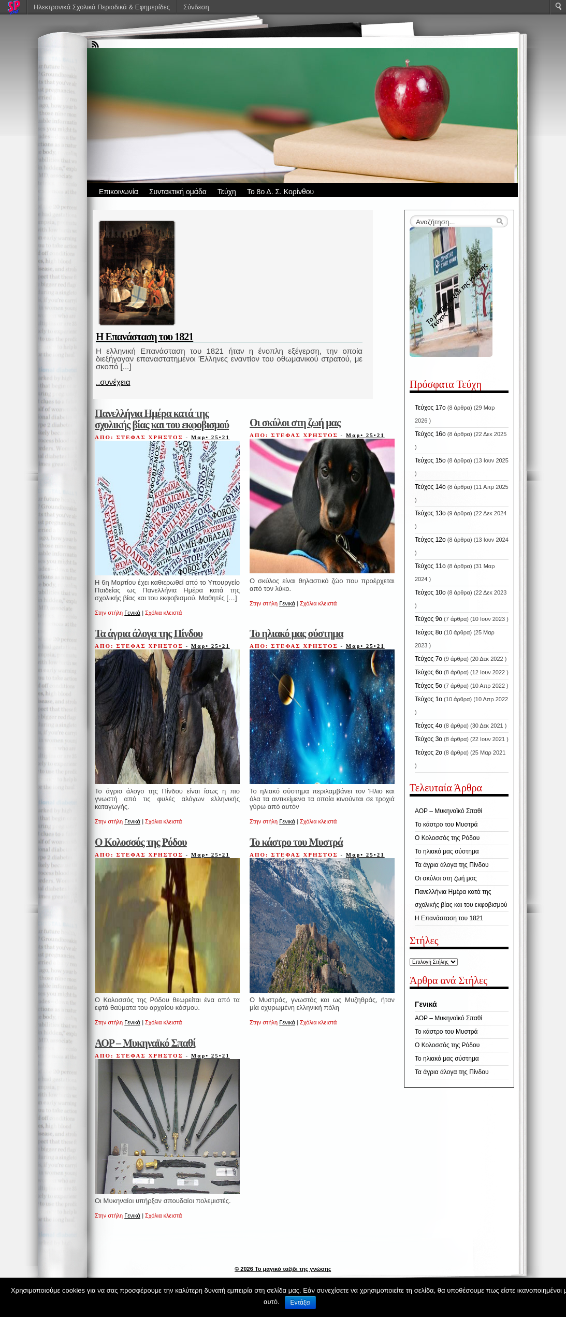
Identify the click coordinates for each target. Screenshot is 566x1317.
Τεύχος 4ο (428, 725)
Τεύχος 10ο (430, 592)
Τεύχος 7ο (428, 658)
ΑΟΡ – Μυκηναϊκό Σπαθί (145, 1043)
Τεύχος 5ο (428, 685)
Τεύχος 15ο (430, 460)
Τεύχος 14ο (430, 486)
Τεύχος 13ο (430, 513)
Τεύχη (226, 191)
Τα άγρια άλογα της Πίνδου (148, 633)
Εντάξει (301, 1302)
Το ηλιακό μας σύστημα (296, 633)
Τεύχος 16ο (430, 434)
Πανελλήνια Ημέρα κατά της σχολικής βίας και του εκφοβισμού (162, 419)
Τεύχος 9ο (428, 619)
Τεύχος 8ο (428, 632)
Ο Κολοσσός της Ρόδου (141, 842)
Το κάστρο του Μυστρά (296, 842)
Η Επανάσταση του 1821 (144, 336)
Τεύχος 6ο (428, 672)
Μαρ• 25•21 (210, 437)
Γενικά (132, 613)
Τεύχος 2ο (428, 752)
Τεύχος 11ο (430, 566)
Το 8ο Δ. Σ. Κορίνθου (280, 191)
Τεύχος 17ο (430, 407)
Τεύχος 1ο (428, 699)
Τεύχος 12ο (430, 539)
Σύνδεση (196, 7)
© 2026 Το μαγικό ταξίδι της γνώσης (283, 1269)
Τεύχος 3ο (428, 739)
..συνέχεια (113, 382)
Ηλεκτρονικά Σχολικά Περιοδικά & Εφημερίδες (102, 7)
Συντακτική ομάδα (178, 191)
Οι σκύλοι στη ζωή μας (295, 422)
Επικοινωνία (118, 191)
